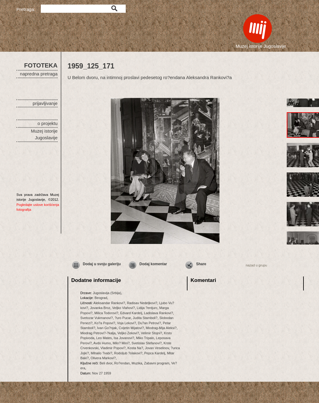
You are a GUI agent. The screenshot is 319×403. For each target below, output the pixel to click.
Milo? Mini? (121, 343)
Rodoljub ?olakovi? (128, 353)
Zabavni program (156, 363)
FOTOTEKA (41, 65)
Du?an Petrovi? (149, 323)
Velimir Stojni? (151, 333)
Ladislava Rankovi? (158, 313)
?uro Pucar (123, 318)
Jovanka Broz (100, 308)
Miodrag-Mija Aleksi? (161, 328)
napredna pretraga (39, 73)
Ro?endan (122, 363)
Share (201, 264)
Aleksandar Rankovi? (109, 303)
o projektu (47, 123)
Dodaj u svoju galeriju (102, 264)
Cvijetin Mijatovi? (131, 328)
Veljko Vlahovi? (123, 308)
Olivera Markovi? (103, 358)
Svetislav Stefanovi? (146, 343)
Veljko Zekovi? (128, 333)
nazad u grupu (256, 265)
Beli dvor (106, 363)
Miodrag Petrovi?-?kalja (98, 333)
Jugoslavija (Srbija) (107, 293)
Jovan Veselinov (157, 348)
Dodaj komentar (153, 264)
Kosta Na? (135, 348)
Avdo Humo (102, 343)
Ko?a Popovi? (104, 323)
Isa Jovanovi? (124, 338)
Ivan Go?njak (107, 328)
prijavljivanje (45, 103)
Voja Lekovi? (126, 323)
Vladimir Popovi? (113, 348)
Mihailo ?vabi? (101, 353)
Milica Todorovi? (106, 313)
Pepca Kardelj (154, 353)
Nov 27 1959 (101, 373)
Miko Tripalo (145, 338)
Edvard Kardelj (131, 313)
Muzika (136, 363)
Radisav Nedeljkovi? (142, 303)
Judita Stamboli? (145, 318)
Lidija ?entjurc (147, 308)
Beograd (100, 298)
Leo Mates (104, 338)
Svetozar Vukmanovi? (96, 318)
